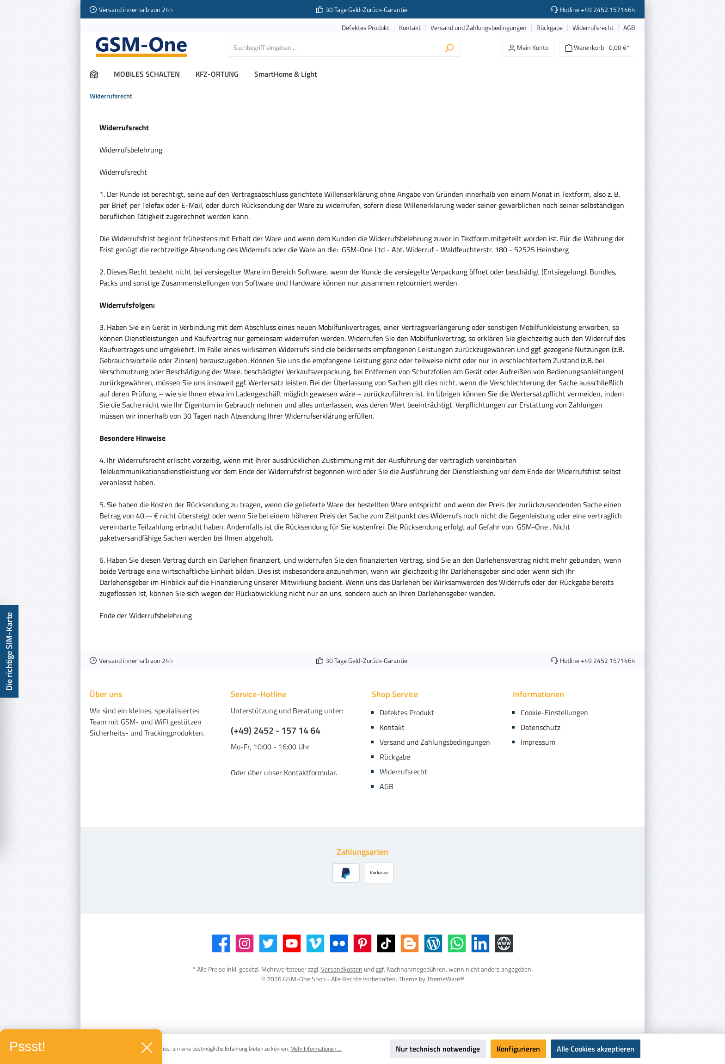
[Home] (102, 73)
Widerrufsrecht (593, 28)
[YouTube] (292, 943)
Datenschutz (540, 727)
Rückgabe (549, 28)
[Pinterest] (362, 943)
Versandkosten (341, 969)
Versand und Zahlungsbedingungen (478, 28)
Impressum (538, 742)
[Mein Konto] (528, 47)
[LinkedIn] (480, 943)
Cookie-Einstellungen (554, 712)
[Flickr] (339, 943)
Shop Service (395, 694)
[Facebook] (221, 943)
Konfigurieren (518, 1048)
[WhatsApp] (457, 943)
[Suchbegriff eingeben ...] (334, 47)
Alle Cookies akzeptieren (595, 1048)
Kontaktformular (310, 772)
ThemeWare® (445, 979)
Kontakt (410, 28)
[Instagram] (244, 943)
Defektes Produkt (365, 28)
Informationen (538, 694)
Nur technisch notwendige (438, 1048)
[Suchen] (449, 47)
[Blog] (433, 943)
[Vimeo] (315, 943)
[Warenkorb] (597, 47)
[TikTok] (386, 943)
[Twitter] (268, 943)
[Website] (504, 943)
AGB (629, 28)
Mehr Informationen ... (316, 1049)
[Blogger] (410, 943)
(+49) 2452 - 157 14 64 (275, 730)
